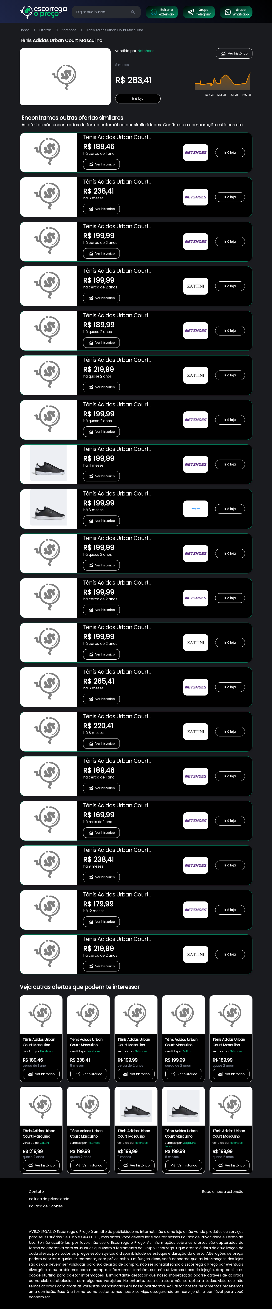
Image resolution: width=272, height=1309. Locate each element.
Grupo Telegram (199, 12)
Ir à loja (137, 98)
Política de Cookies (46, 1206)
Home (24, 30)
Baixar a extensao (162, 12)
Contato (36, 1191)
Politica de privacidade (49, 1198)
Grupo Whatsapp (236, 12)
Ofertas (45, 30)
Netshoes (69, 30)
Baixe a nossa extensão (222, 1191)
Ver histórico (234, 53)
